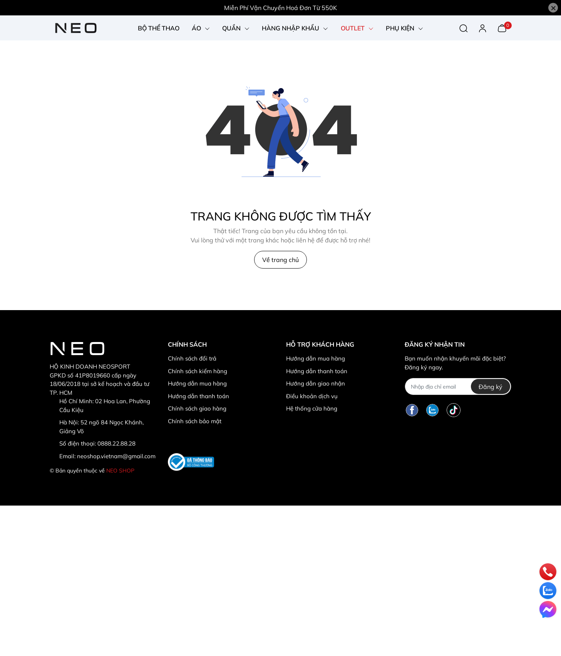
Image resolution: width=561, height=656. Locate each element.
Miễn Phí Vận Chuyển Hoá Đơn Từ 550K (280, 8)
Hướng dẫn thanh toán (198, 396)
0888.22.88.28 (116, 443)
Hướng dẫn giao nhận (315, 383)
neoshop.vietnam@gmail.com (116, 456)
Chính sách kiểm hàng (197, 371)
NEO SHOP (120, 470)
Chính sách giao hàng (197, 408)
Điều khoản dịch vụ (312, 396)
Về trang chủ (280, 260)
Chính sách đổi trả (192, 358)
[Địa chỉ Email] (458, 386)
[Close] (553, 8)
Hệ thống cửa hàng (311, 408)
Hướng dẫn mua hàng (197, 383)
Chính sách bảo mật (194, 421)
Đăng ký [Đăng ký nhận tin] (490, 387)
